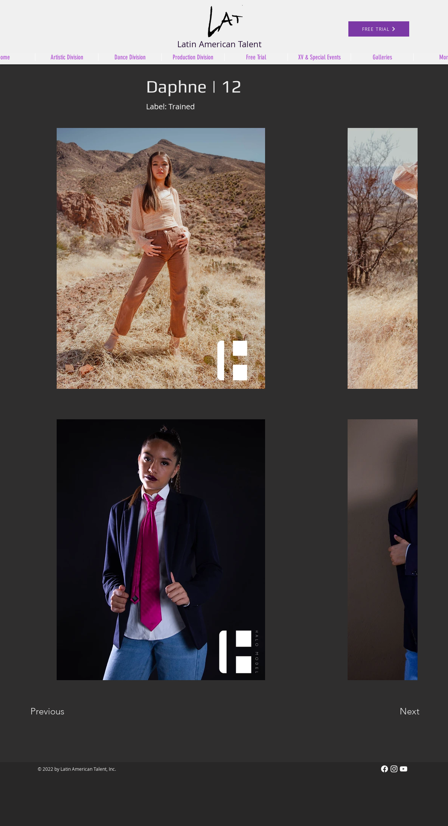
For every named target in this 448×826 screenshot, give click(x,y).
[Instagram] (394, 768)
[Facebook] (384, 768)
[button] (192, 57)
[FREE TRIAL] (378, 29)
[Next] (394, 711)
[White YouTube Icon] (403, 768)
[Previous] (57, 711)
